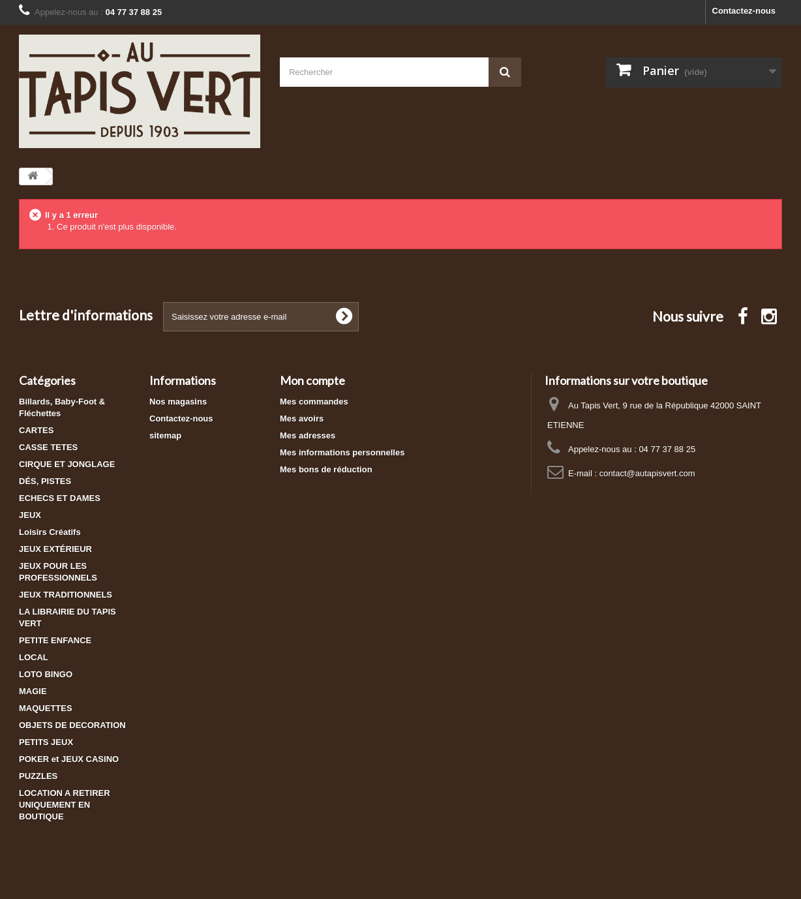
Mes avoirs (302, 418)
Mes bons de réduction (326, 469)
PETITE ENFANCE (55, 640)
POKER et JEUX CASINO (69, 759)
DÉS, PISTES (45, 481)
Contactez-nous (744, 11)
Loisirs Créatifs (50, 532)
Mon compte (312, 380)
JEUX (30, 515)
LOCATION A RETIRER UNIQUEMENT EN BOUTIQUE (64, 804)
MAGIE (33, 691)
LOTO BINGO (45, 674)
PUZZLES (38, 776)
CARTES (36, 430)
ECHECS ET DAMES (59, 498)
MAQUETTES (45, 708)
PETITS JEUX (46, 742)
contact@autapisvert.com (647, 473)
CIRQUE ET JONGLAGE (67, 464)
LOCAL (33, 657)
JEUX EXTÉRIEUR (55, 549)
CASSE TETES (48, 447)
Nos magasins (178, 401)
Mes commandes (314, 401)
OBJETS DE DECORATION (72, 725)
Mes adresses (307, 435)
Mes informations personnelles (342, 452)
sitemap (165, 435)
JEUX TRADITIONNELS (65, 595)
